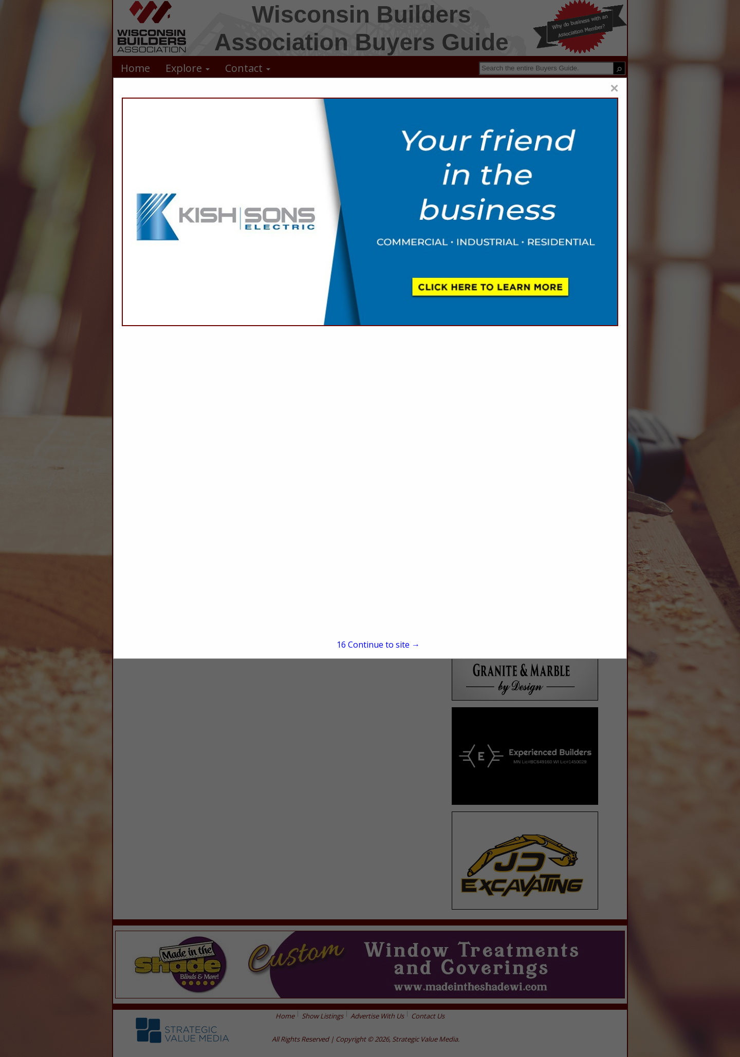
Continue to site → (378, 644)
